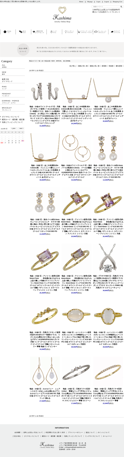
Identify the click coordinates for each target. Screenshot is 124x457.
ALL (12, 66)
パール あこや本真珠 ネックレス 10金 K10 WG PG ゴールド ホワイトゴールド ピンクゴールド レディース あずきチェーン (76, 114)
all (42, 61)
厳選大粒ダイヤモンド (7, 80)
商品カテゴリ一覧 (34, 61)
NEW (12, 73)
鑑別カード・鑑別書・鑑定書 (13, 119)
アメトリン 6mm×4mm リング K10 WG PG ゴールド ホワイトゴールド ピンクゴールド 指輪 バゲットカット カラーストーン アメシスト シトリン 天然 (76, 226)
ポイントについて (104, 432)
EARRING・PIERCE (12, 102)
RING (12, 88)
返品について (90, 432)
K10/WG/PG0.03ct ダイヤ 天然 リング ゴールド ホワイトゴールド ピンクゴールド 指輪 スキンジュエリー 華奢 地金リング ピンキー (45, 339)
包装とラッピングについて (12, 122)
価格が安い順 (83, 66)
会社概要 (17, 432)
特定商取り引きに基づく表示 (55, 432)
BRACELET (12, 109)
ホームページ (107, 436)
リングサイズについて (92, 436)
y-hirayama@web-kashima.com (75, 447)
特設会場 (47, 61)
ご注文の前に (16, 436)
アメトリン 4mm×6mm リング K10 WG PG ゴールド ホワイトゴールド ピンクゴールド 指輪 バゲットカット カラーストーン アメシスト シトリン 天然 (76, 283)
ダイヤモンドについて (10, 117)
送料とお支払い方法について (33, 432)
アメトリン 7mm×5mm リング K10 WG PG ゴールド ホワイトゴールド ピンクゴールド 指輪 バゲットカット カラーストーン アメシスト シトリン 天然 (108, 226)
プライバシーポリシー (75, 432)
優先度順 (119, 66)
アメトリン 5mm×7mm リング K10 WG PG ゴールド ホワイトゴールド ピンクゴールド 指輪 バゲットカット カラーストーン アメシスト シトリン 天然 (45, 283)
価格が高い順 (94, 66)
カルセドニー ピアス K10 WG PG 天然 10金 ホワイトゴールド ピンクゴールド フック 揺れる (45, 393)
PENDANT (12, 95)
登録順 (111, 66)
